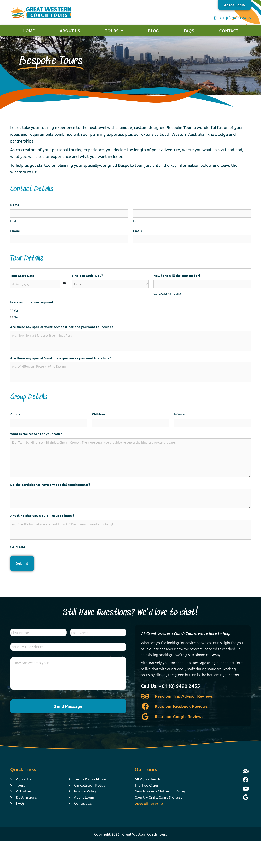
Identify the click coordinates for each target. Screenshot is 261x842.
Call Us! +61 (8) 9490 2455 (170, 686)
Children (98, 414)
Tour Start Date (22, 275)
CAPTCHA (18, 547)
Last (136, 221)
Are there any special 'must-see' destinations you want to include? (61, 327)
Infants (179, 414)
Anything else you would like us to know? (42, 515)
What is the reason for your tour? (36, 434)
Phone (15, 231)
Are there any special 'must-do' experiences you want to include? (60, 358)
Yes (16, 310)
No (16, 317)
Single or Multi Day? (87, 275)
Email (137, 231)
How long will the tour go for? (176, 275)
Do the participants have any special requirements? (50, 484)
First (13, 221)
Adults (15, 414)
